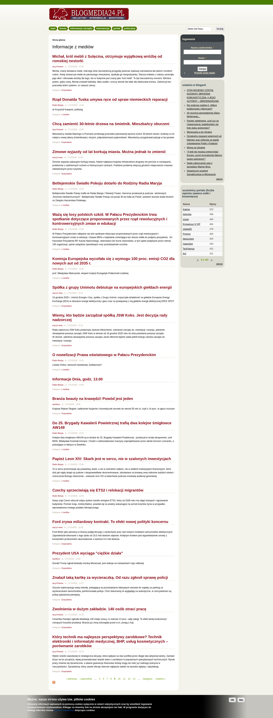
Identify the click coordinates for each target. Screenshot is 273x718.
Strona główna (58, 40)
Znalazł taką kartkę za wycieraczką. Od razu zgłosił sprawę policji (110, 577)
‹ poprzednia (85, 679)
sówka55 (187, 229)
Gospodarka (66, 90)
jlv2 (184, 253)
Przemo (187, 234)
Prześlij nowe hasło (204, 73)
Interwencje (103, 28)
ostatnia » (160, 679)
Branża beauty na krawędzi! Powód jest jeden (92, 399)
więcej (219, 179)
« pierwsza (71, 679)
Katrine (186, 209)
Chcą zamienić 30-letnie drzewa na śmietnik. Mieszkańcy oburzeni (110, 124)
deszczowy (188, 239)
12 (129, 679)
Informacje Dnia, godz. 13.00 (77, 379)
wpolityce (56, 404)
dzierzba (187, 214)
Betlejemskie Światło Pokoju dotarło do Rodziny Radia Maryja (107, 183)
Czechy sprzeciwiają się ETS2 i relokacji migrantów (98, 490)
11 (124, 679)
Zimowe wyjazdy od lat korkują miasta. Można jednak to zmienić (109, 152)
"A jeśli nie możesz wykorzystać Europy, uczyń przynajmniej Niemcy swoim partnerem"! (204, 155)
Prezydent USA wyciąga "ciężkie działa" (87, 553)
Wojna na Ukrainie (196, 147)
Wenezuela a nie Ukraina (199, 132)
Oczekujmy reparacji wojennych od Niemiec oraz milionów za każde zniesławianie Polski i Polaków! (204, 140)
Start (53, 28)
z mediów (65, 115)
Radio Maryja (57, 105)
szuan (186, 219)
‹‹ (197, 260)
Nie (241, 700)
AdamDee (188, 244)
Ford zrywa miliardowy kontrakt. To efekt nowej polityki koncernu (110, 522)
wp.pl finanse (57, 67)
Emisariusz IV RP (191, 224)
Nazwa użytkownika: (202, 47)
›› (211, 260)
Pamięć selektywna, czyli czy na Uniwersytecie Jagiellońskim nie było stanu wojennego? (203, 124)
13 (134, 679)
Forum (62, 28)
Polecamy (129, 28)
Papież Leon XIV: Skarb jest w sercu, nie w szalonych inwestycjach (111, 459)
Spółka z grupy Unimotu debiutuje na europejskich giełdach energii (112, 287)
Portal (117, 28)
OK (232, 700)
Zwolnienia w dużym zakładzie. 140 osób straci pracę (99, 609)
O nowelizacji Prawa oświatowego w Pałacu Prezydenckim (104, 355)
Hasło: (202, 58)
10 (119, 679)
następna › (148, 679)
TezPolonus (188, 248)
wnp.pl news (57, 157)
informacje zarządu (81, 28)
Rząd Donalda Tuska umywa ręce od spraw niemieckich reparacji (110, 99)
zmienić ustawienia (64, 710)
